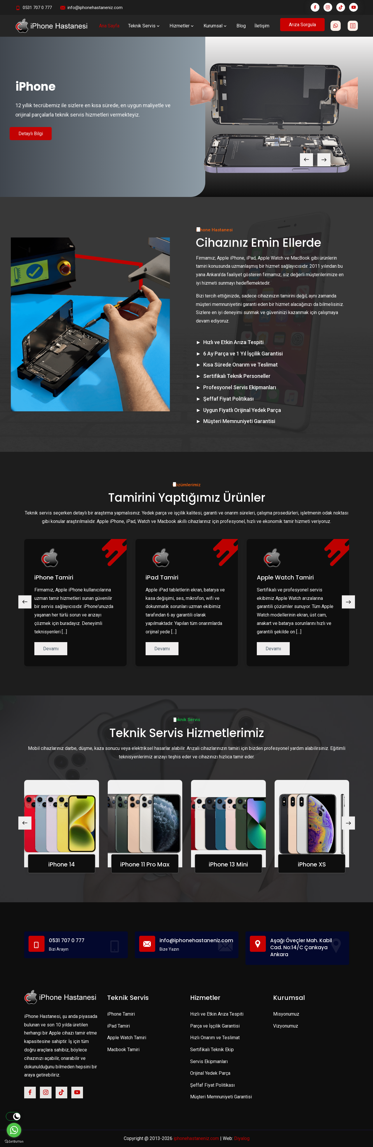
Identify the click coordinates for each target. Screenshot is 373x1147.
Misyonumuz (286, 1014)
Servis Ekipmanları (209, 1061)
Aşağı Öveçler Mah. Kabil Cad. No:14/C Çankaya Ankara (301, 947)
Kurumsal (216, 26)
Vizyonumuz (285, 1026)
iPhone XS (312, 864)
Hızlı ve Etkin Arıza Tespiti (233, 342)
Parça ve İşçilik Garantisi (215, 1026)
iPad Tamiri (162, 577)
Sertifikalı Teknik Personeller (237, 376)
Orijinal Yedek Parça (210, 1073)
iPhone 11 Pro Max (144, 864)
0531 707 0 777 (37, 7)
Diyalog (242, 1138)
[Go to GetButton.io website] (14, 1141)
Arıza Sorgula (302, 24)
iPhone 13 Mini (228, 864)
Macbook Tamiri (123, 1049)
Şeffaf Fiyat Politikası (228, 399)
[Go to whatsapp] (14, 1130)
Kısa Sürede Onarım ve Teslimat (240, 365)
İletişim (261, 26)
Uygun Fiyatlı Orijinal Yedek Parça (242, 410)
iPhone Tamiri (53, 577)
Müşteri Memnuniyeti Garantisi (239, 421)
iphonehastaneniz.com (196, 1138)
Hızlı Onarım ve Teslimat (215, 1037)
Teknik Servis (144, 26)
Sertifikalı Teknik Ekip (212, 1049)
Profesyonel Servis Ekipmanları (239, 387)
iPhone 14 (61, 864)
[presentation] (306, 159)
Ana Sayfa (109, 26)
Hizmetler (182, 26)
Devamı (51, 648)
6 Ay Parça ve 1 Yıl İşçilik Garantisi (243, 353)
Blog (241, 26)
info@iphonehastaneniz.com (95, 7)
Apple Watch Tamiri (285, 577)
